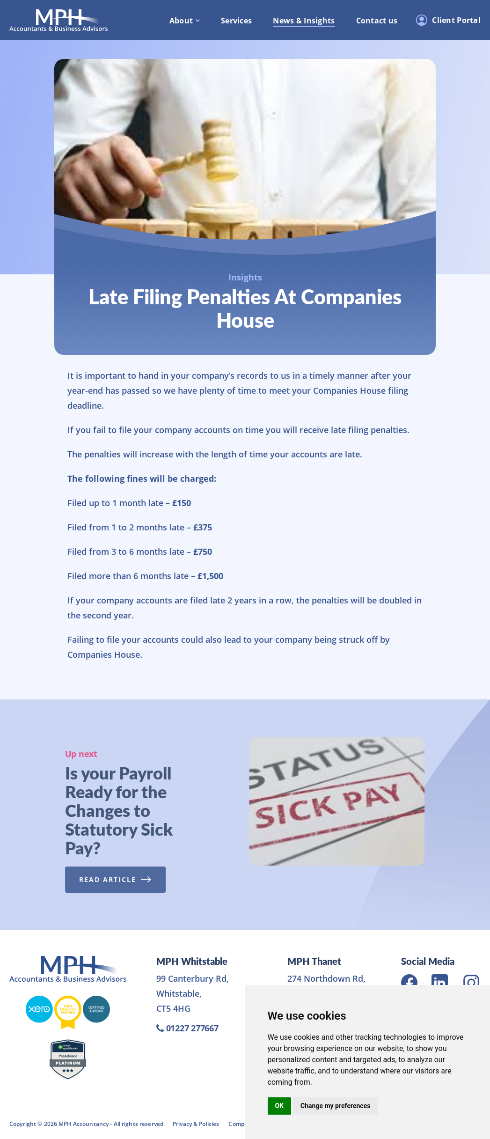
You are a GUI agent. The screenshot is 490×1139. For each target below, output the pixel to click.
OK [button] (279, 1106)
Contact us (377, 20)
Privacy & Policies (196, 1124)
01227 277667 (187, 1028)
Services (236, 20)
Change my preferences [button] (335, 1106)
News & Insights (304, 20)
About (181, 20)
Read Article (113, 879)
